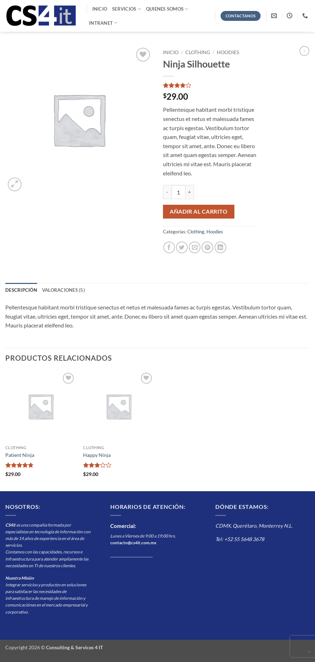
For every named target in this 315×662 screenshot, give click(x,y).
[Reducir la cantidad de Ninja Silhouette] (167, 192)
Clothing (197, 52)
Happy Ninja (97, 455)
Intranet (103, 22)
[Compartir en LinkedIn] (220, 247)
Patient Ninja (19, 455)
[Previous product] (304, 51)
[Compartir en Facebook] (169, 247)
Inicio (99, 9)
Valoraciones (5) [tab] (63, 290)
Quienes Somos (167, 9)
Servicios (126, 9)
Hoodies (228, 52)
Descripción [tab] (21, 290)
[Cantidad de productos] (178, 192)
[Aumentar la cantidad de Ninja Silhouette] (190, 192)
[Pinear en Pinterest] (207, 247)
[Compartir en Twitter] (182, 247)
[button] (15, 184)
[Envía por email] (194, 247)
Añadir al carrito (198, 211)
